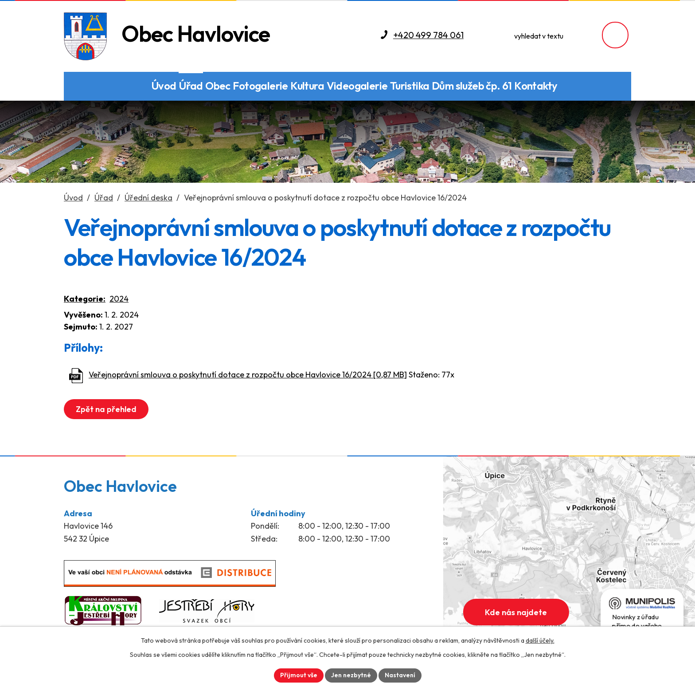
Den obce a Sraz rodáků (137, 86)
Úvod (163, 85)
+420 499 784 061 (428, 34)
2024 (119, 299)
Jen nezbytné (351, 675)
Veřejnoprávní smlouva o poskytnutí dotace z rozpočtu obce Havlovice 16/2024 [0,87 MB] (248, 374)
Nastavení (400, 675)
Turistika (409, 85)
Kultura (307, 85)
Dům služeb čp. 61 (472, 85)
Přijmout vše (298, 675)
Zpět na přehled (106, 409)
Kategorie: (84, 299)
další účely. (540, 640)
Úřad (191, 85)
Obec (217, 85)
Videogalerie (357, 85)
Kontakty (535, 85)
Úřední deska (148, 197)
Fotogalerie (260, 85)
